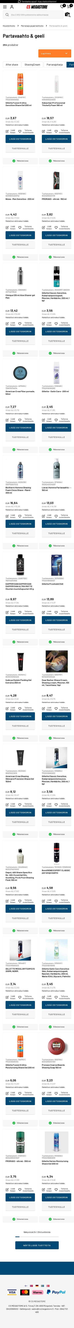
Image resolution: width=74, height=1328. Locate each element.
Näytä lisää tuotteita (37, 1245)
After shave (12, 64)
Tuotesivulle (20, 148)
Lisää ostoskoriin (20, 139)
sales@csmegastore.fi (43, 1309)
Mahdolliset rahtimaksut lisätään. (17, 125)
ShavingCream (32, 64)
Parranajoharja (55, 64)
